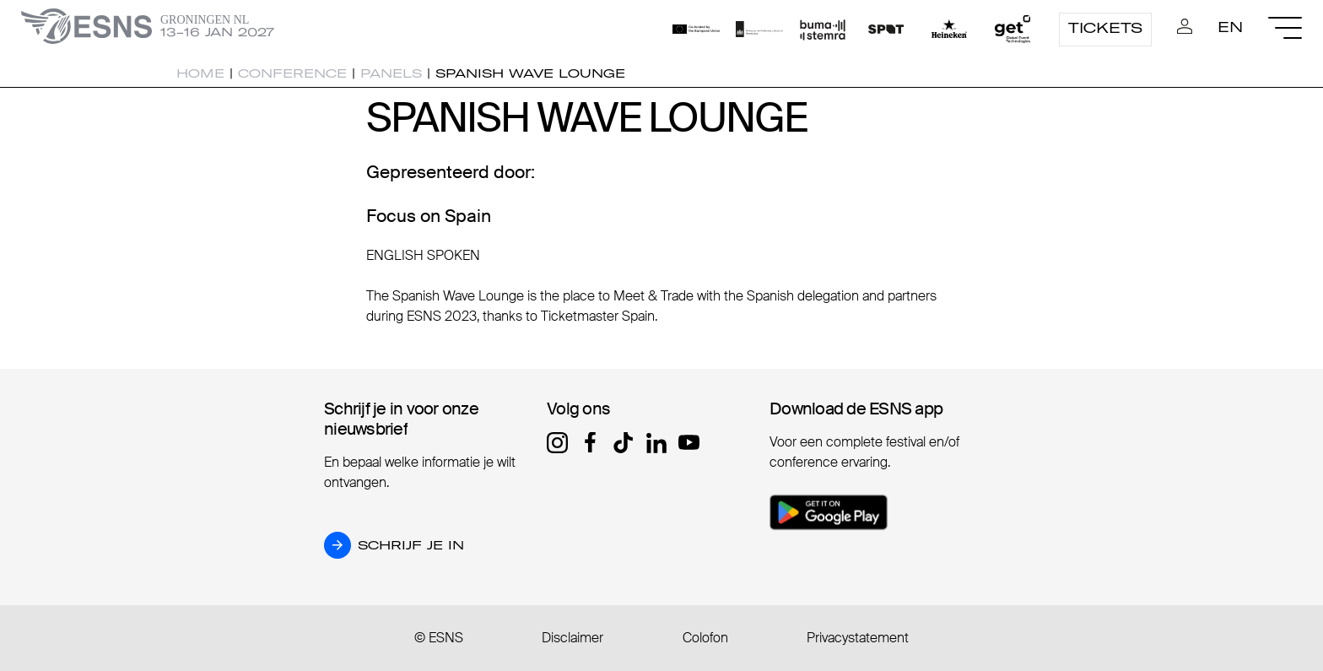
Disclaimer (572, 638)
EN (1230, 27)
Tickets (1105, 27)
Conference (292, 73)
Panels (391, 73)
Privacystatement (858, 638)
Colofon (705, 638)
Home (200, 73)
